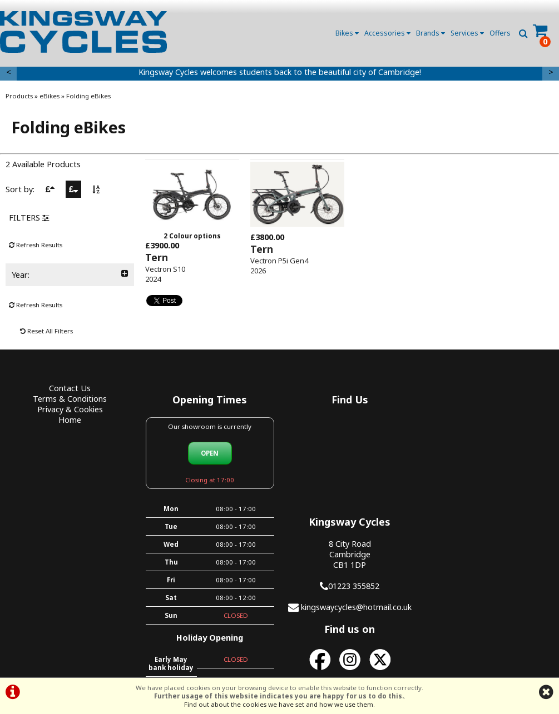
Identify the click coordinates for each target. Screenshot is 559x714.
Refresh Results (35, 245)
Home (69, 420)
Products (19, 96)
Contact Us (70, 388)
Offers (500, 33)
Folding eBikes (88, 96)
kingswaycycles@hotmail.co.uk (495, 485)
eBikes (49, 96)
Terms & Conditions (70, 398)
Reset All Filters (46, 331)
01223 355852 (493, 463)
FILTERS (29, 217)
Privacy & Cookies (70, 409)
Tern (156, 257)
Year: (70, 274)
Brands (430, 33)
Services (467, 33)
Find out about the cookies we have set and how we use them (278, 704)
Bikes (347, 33)
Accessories (387, 33)
